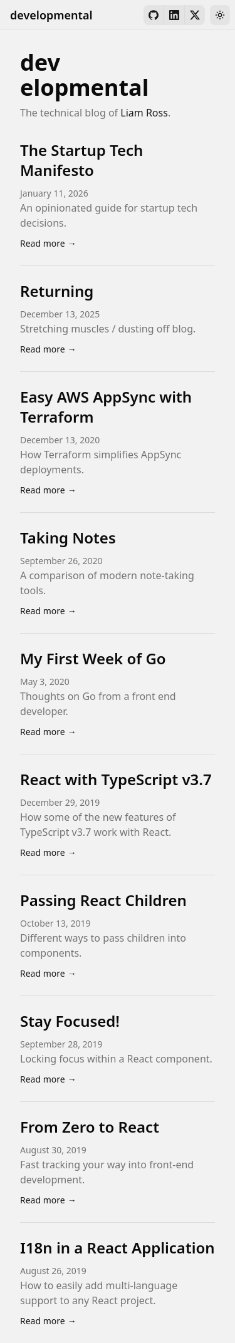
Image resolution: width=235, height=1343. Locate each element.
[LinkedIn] (174, 15)
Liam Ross (144, 113)
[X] (195, 15)
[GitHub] (154, 15)
